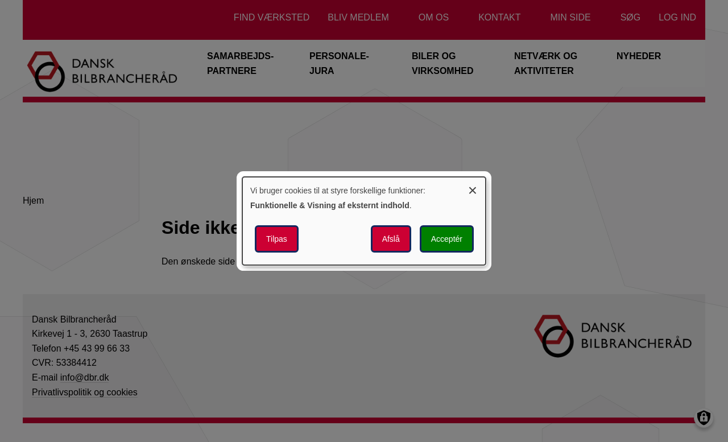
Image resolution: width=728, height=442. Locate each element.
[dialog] (364, 221)
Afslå (391, 238)
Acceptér (446, 238)
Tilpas (276, 238)
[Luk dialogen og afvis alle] (472, 188)
